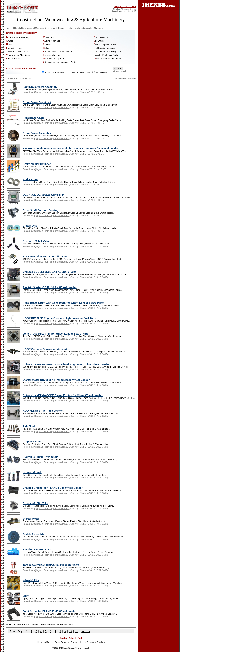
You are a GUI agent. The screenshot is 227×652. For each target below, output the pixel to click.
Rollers (46, 48)
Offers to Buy (52, 642)
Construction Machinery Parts (108, 51)
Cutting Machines (51, 41)
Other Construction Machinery (57, 51)
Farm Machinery (14, 58)
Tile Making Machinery (17, 51)
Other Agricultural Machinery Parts (59, 62)
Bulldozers (48, 37)
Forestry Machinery (52, 55)
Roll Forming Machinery (105, 48)
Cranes (9, 41)
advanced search (119, 71)
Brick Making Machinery (17, 37)
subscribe (132, 9)
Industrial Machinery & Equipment (41, 28)
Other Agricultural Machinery (107, 58)
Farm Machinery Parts (53, 58)
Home (8, 28)
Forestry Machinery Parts (106, 55)
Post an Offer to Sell (125, 6)
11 (76, 631)
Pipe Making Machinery (105, 44)
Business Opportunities (72, 642)
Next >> (85, 631)
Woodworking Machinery (18, 55)
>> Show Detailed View (125, 79)
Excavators (99, 41)
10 (70, 631)
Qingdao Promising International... (51, 92)
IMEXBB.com (68, 648)
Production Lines (14, 48)
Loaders (47, 44)
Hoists (9, 44)
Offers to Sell (18, 28)
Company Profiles (96, 642)
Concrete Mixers (101, 37)
